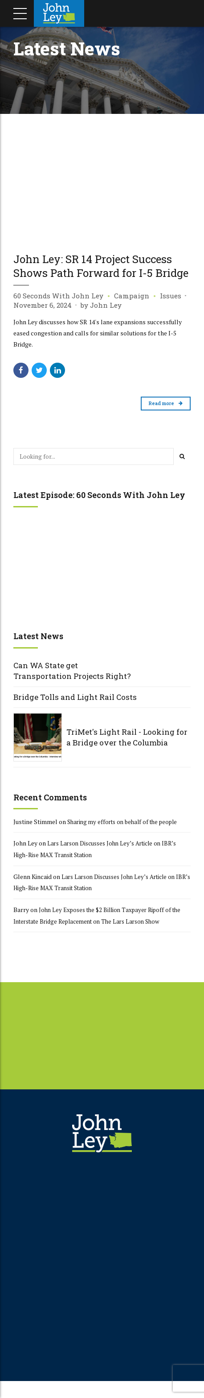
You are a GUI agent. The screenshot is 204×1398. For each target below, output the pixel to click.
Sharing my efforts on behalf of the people (126, 836)
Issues (170, 310)
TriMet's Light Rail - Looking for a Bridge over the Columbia (127, 752)
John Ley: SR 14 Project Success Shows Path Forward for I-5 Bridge (102, 272)
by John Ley (101, 319)
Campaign (131, 310)
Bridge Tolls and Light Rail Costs (75, 712)
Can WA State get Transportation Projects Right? (72, 685)
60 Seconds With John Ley (58, 310)
